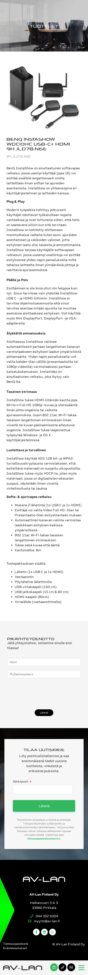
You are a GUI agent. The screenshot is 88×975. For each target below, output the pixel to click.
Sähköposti (22, 781)
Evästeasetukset (15, 948)
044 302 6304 (44, 916)
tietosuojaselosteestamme (43, 838)
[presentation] (38, 694)
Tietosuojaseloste (15, 943)
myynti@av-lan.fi (44, 921)
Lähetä (44, 712)
